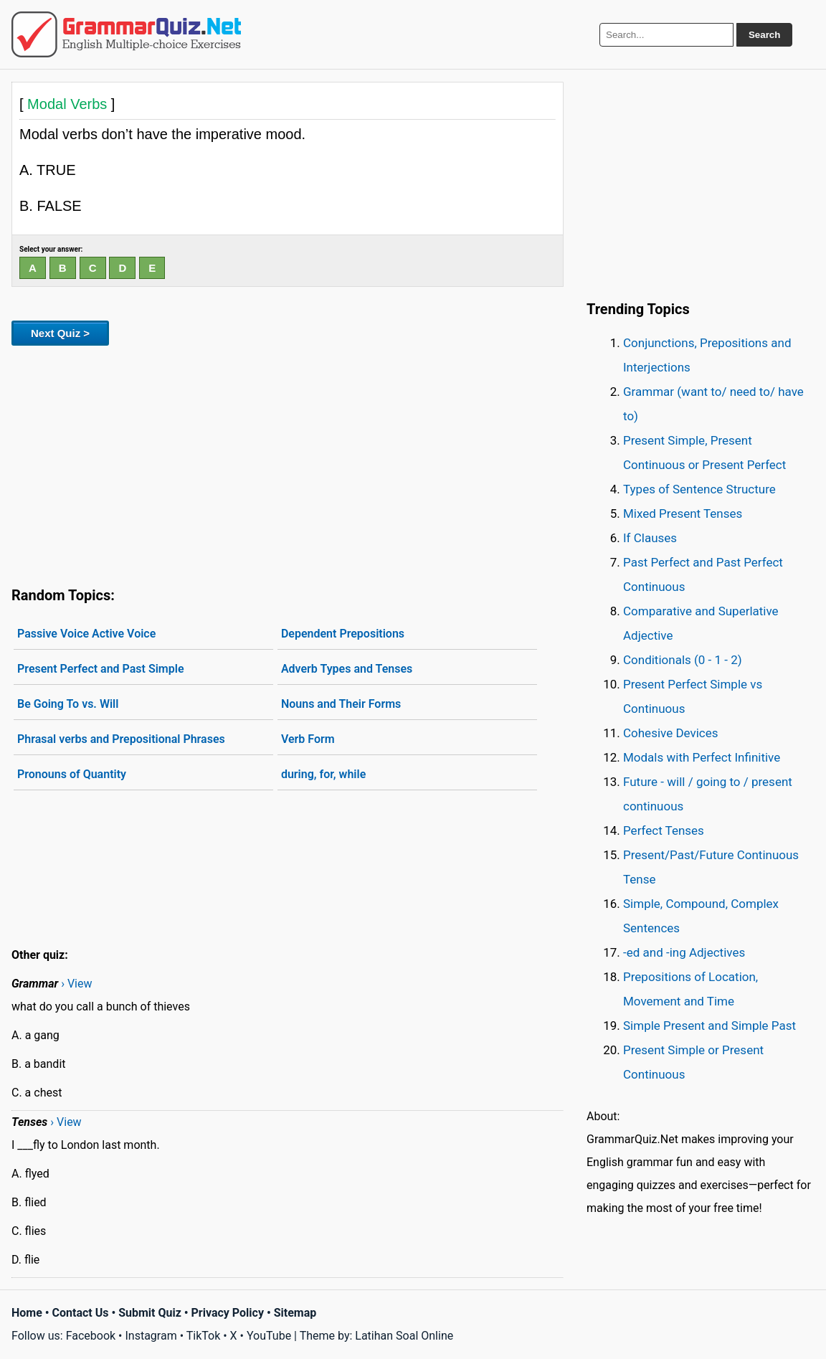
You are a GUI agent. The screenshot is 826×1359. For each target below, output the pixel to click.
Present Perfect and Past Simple (100, 669)
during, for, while (323, 774)
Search (764, 34)
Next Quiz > (60, 333)
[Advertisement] (287, 463)
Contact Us (80, 1313)
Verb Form (308, 739)
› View (76, 983)
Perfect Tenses (663, 830)
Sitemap (295, 1313)
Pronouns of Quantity (71, 774)
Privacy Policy (227, 1313)
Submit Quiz (149, 1313)
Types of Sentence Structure (699, 489)
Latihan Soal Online (404, 1336)
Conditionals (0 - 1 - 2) (682, 660)
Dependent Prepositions (342, 633)
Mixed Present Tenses (682, 513)
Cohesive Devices (670, 733)
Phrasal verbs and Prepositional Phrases (121, 739)
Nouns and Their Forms (341, 704)
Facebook (90, 1336)
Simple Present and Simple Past (709, 1025)
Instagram (150, 1336)
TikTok (203, 1336)
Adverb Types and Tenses (346, 669)
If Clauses (650, 538)
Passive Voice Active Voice (86, 633)
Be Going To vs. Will (67, 704)
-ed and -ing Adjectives (684, 952)
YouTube (269, 1336)
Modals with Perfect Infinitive (701, 757)
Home (26, 1313)
